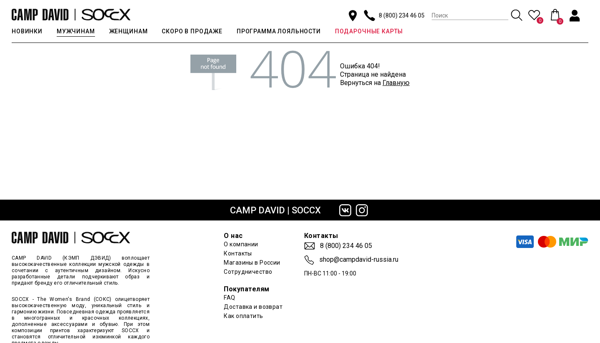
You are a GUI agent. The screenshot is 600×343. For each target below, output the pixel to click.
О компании (241, 244)
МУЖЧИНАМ (76, 31)
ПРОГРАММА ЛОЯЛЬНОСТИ (279, 31)
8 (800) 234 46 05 (402, 15)
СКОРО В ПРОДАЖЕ (192, 31)
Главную (396, 83)
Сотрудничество (248, 271)
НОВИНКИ (27, 31)
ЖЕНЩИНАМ (128, 31)
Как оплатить (243, 316)
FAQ (229, 297)
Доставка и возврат (253, 306)
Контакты (238, 253)
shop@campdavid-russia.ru (358, 259)
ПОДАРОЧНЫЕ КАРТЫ (369, 31)
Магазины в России (252, 262)
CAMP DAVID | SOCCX (275, 210)
